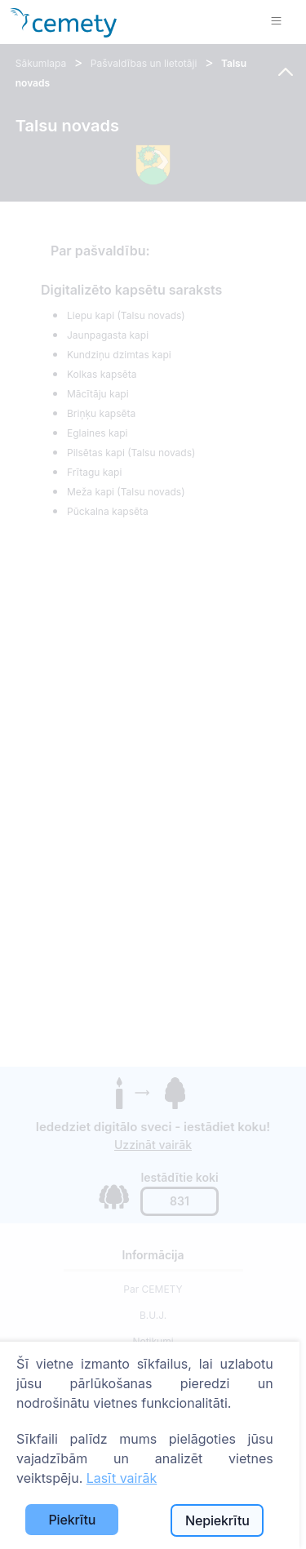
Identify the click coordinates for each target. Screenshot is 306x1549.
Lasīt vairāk (121, 1478)
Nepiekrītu (217, 1520)
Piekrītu (71, 1519)
